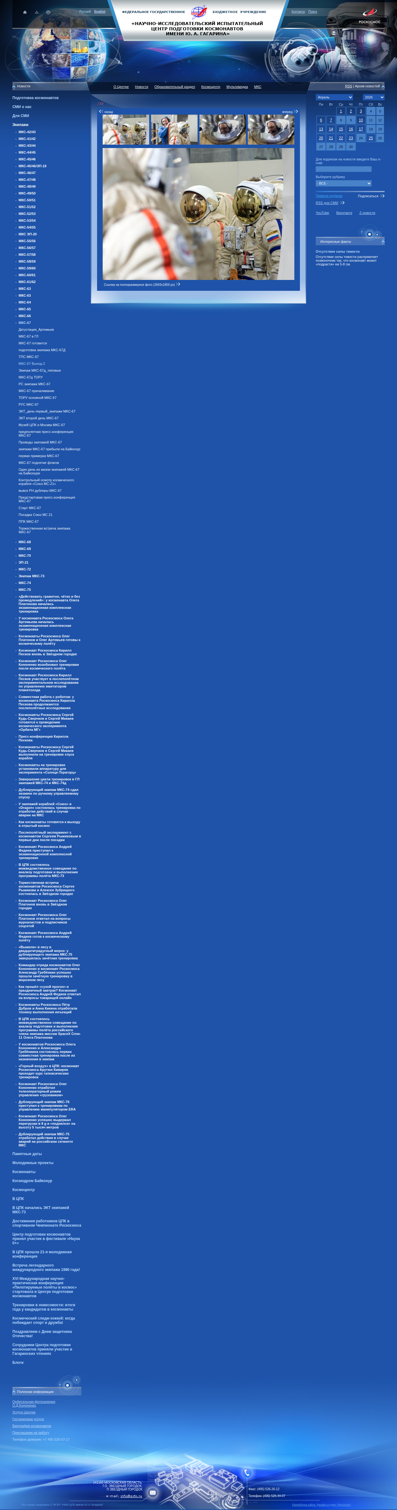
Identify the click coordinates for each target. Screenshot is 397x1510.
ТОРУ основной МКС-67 (37, 397)
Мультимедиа (237, 87)
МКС (257, 87)
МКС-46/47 (27, 173)
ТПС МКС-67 (29, 357)
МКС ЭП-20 (28, 234)
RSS (348, 86)
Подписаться (368, 196)
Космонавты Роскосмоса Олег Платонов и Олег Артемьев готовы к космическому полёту (49, 639)
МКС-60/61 (27, 275)
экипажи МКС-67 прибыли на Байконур (49, 449)
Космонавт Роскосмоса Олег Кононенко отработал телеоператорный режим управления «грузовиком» (43, 1089)
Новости (141, 87)
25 (371, 138)
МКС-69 (25, 549)
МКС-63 (25, 288)
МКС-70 (25, 555)
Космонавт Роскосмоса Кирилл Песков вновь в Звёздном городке (48, 652)
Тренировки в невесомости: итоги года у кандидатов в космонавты (43, 1307)
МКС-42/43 (27, 132)
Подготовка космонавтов (35, 98)
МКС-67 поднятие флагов (39, 463)
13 (321, 129)
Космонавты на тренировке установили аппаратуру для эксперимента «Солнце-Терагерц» (47, 768)
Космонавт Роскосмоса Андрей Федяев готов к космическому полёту (45, 936)
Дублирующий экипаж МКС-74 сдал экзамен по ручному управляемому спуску (48, 793)
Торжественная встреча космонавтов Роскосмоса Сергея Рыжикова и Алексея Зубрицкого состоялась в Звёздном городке (46, 888)
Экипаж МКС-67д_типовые (40, 370)
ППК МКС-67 (29, 521)
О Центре (121, 87)
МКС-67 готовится (33, 343)
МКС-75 (25, 589)
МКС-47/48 (27, 179)
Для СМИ (20, 116)
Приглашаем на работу (30, 1432)
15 (341, 129)
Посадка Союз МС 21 (35, 515)
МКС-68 (25, 542)
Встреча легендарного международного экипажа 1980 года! (46, 1267)
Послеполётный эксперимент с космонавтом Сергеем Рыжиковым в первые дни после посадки (50, 836)
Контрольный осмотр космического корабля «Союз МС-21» (46, 482)
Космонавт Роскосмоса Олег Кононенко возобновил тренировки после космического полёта (49, 664)
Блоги (18, 1362)
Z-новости (367, 213)
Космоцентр (23, 1190)
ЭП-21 (24, 562)
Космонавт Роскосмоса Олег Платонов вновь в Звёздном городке (43, 904)
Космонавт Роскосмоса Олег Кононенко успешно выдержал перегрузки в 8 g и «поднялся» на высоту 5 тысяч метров (47, 1121)
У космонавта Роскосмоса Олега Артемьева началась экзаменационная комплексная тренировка (46, 623)
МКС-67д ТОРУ (31, 377)
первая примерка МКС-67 (39, 456)
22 (341, 138)
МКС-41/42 (27, 139)
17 (361, 129)
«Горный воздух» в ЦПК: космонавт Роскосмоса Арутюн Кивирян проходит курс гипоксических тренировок (49, 1071)
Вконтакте (344, 213)
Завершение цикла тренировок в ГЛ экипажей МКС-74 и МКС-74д (49, 781)
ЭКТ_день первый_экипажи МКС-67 (47, 411)
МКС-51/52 (27, 207)
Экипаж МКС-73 (31, 576)
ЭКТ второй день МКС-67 (39, 418)
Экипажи (20, 125)
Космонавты (23, 1172)
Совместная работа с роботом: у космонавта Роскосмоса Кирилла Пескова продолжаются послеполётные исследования (47, 702)
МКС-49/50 (27, 193)
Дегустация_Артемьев (36, 329)
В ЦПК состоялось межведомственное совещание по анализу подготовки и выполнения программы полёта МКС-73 (48, 870)
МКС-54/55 (27, 227)
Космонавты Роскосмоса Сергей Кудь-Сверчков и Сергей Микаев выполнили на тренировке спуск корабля (46, 752)
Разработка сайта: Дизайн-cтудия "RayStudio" (321, 1504)
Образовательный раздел (174, 87)
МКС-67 (25, 323)
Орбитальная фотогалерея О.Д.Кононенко (33, 1403)
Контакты (298, 11)
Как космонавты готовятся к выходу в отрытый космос (49, 823)
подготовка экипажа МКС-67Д (42, 350)
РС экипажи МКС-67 (35, 384)
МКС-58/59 (27, 261)
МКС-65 (25, 309)
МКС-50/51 (27, 200)
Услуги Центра (24, 1412)
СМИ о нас (22, 107)
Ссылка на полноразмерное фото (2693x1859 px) (142, 284)
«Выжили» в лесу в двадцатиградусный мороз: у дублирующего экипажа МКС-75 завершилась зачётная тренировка (48, 952)
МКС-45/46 (27, 159)
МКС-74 (25, 583)
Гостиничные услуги (28, 1419)
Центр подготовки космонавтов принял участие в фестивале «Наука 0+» (46, 1238)
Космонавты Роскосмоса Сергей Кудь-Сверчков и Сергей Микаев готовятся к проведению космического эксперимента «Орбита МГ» (46, 722)
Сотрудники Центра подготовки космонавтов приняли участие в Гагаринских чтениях (42, 1349)
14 (331, 129)
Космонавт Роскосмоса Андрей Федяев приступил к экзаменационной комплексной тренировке (45, 852)
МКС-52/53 (27, 214)
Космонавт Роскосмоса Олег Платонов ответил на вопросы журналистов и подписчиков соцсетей (44, 920)
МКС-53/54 (27, 220)
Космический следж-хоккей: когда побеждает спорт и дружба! (43, 1320)
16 (351, 129)
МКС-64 (25, 302)
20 (321, 138)
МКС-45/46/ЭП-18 (33, 166)
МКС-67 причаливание (36, 391)
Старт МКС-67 (30, 508)
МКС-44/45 (27, 152)
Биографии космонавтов (31, 1426)
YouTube (322, 213)
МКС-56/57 (27, 248)
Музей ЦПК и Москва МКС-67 (42, 425)
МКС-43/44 (27, 145)
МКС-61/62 (27, 282)
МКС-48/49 (27, 186)
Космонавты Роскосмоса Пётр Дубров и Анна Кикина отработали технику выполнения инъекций (48, 1008)
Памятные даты (27, 1154)
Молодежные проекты (33, 1163)
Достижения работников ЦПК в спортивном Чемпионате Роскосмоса (46, 1223)
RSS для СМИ (327, 203)
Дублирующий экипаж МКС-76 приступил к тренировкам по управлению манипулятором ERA (47, 1105)
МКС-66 (25, 316)
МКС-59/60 (27, 268)
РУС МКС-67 (28, 404)
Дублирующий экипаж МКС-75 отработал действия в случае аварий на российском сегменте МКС (46, 1139)
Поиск (312, 11)
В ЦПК (18, 1199)
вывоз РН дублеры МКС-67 (40, 490)
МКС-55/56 (27, 241)
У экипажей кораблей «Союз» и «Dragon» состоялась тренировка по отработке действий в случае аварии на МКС (50, 809)
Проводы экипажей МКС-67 (40, 442)
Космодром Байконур (32, 1181)
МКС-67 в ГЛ (28, 336)
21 (331, 138)
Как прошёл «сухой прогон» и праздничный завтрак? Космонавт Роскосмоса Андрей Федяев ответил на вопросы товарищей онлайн (50, 992)
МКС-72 (25, 569)
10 (361, 120)
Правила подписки (329, 196)
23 (351, 138)
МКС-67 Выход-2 (32, 363)
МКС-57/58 (27, 254)
